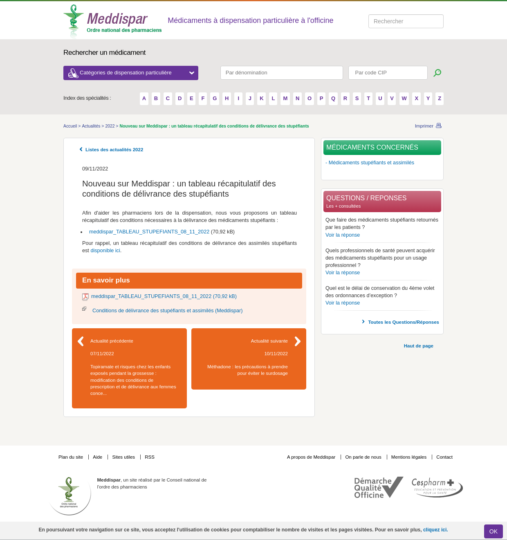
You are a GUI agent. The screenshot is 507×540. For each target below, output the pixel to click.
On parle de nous (363, 457)
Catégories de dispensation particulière (137, 72)
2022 (110, 126)
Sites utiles (124, 457)
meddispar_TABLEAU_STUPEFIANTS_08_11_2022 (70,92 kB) (164, 296)
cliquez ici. (435, 530)
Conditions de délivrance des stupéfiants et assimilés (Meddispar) (167, 311)
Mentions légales (409, 457)
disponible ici (105, 250)
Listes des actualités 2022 (114, 149)
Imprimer (424, 125)
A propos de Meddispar (311, 457)
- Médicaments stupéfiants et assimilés (369, 163)
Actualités (91, 126)
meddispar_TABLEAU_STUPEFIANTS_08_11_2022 (149, 232)
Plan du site (71, 457)
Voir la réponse (342, 235)
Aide (98, 457)
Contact (444, 457)
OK (493, 531)
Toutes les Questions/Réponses (403, 322)
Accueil (70, 126)
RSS (150, 457)
